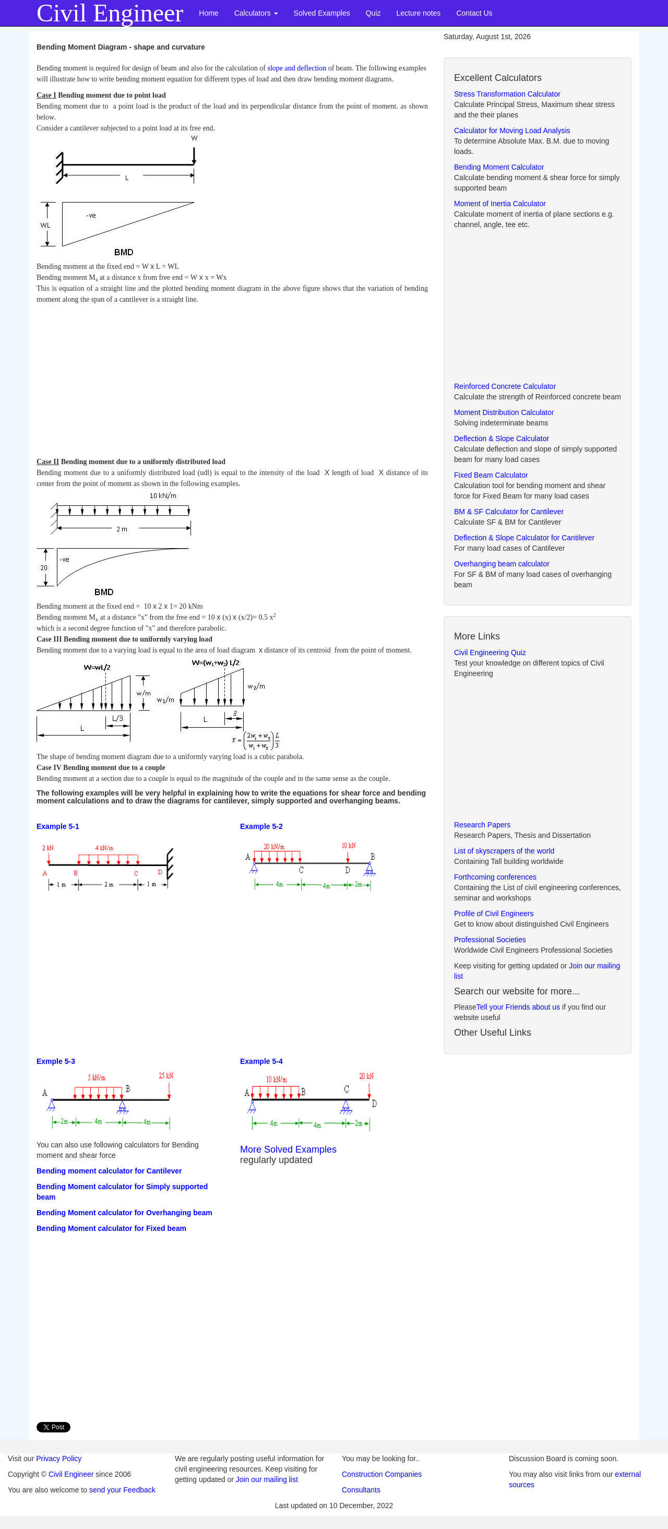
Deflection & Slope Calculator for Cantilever (524, 538)
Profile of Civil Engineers (494, 913)
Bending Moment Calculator (499, 167)
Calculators (256, 13)
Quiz (373, 13)
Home (208, 13)
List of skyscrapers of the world (504, 851)
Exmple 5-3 (56, 1061)
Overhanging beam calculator (502, 564)
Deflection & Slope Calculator (501, 438)
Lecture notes (419, 13)
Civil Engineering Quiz (490, 652)
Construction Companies (382, 1474)
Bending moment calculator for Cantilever (109, 1171)
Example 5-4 (261, 1061)
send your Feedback (122, 1490)
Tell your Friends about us (518, 1007)
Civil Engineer (71, 1474)
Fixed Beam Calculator (491, 475)
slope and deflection (296, 68)
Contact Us (474, 13)
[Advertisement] (232, 378)
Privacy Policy (58, 1458)
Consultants (361, 1490)
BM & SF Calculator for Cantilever (509, 511)
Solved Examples (322, 13)
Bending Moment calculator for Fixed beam (111, 1228)
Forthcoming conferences (495, 877)
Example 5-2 (261, 826)
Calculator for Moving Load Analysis (512, 130)
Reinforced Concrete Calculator (505, 386)
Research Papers (482, 825)
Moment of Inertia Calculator (500, 203)
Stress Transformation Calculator (507, 94)
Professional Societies (490, 939)
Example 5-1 (58, 826)
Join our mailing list (267, 1479)
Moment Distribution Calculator (504, 412)
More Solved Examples (288, 1149)
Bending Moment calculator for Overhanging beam (124, 1212)
